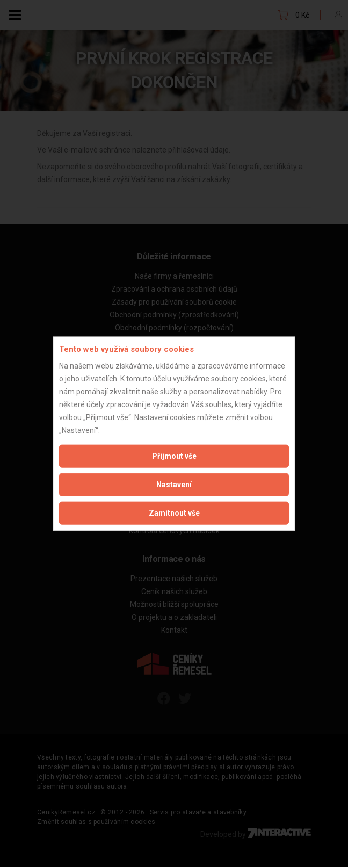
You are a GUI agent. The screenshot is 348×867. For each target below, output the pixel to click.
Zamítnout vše (174, 512)
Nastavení (174, 484)
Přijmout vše (174, 455)
